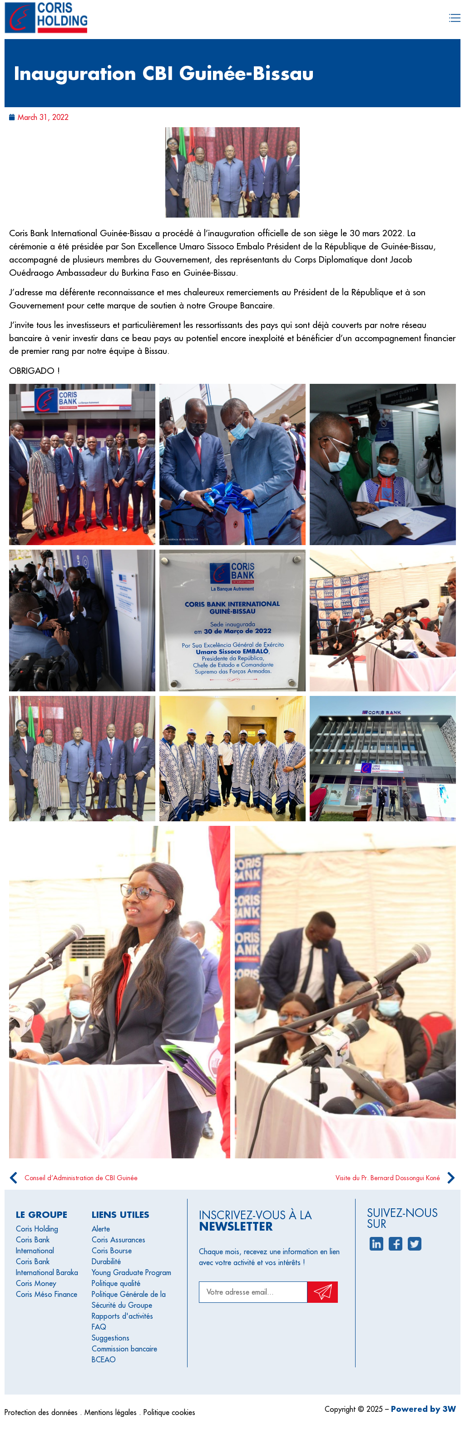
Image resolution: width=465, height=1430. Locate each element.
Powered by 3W (423, 1409)
